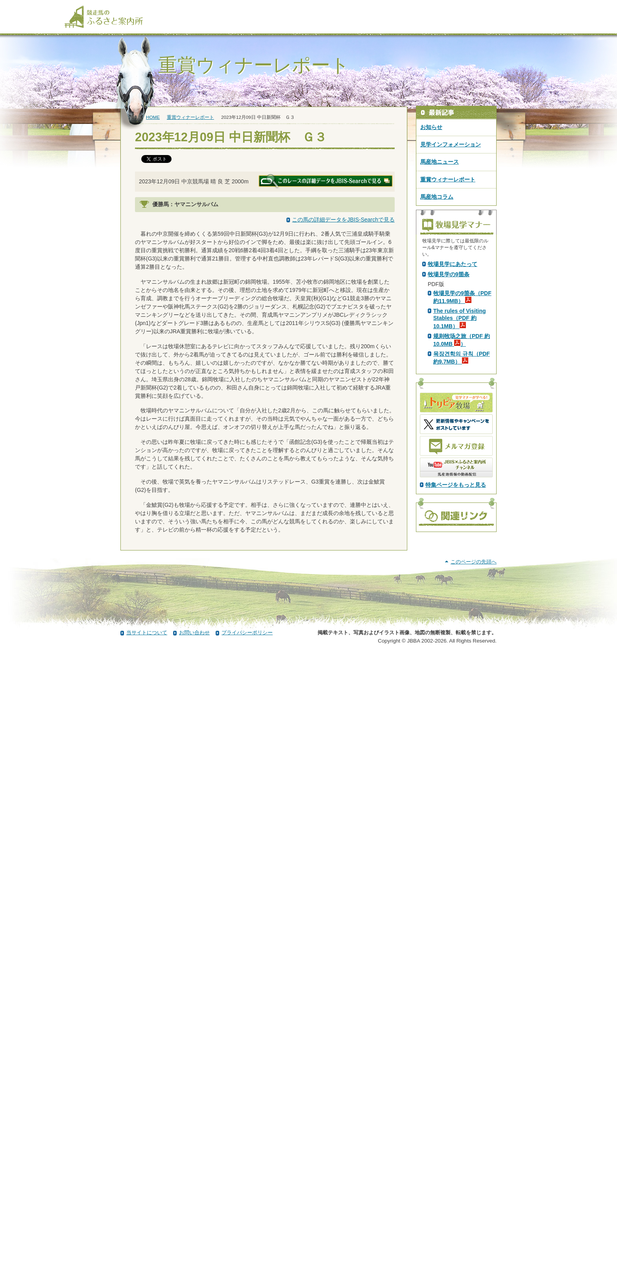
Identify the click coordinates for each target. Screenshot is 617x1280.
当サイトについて (146, 1258)
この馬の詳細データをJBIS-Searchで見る (343, 219)
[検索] (547, 7)
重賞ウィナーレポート (190, 117)
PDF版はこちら (448, 331)
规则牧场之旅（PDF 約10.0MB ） (461, 478)
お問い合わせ (194, 1258)
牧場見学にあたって (452, 402)
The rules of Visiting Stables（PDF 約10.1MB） (459, 456)
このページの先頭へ (474, 1187)
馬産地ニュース (439, 162)
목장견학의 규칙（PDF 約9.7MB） (461, 496)
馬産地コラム (436, 197)
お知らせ (431, 127)
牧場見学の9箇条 (448, 413)
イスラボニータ (213, 262)
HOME (153, 117)
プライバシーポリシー (247, 1258)
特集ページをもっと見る (455, 623)
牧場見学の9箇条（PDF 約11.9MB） (462, 436)
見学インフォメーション (450, 144)
